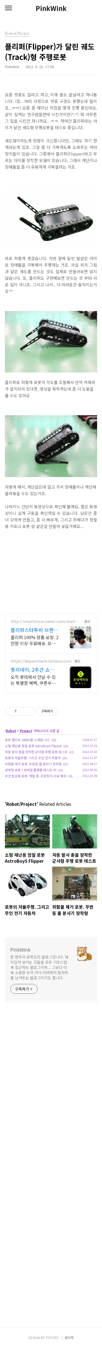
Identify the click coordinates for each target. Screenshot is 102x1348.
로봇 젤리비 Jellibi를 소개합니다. (27, 739)
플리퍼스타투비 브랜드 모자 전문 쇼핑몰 (34, 630)
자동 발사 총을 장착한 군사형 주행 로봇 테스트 (36, 751)
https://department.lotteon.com (41, 661)
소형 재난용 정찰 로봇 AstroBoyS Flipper (33, 745)
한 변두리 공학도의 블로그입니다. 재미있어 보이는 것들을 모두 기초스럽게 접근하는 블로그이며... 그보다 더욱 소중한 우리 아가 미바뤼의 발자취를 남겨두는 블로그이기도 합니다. (39, 967)
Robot (11, 730)
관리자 (69, 1337)
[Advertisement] (51, 1167)
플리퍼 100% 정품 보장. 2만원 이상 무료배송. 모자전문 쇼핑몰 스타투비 (34, 640)
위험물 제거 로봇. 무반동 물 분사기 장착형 (33, 763)
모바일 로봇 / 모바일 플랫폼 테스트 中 (30, 769)
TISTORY (52, 1337)
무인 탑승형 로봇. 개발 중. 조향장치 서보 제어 (35, 775)
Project (26, 730)
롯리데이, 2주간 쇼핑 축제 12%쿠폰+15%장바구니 (34, 669)
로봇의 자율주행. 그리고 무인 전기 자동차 (33, 757)
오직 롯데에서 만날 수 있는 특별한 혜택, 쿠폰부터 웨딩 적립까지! (33, 680)
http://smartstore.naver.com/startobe (45, 621)
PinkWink (51, 8)
